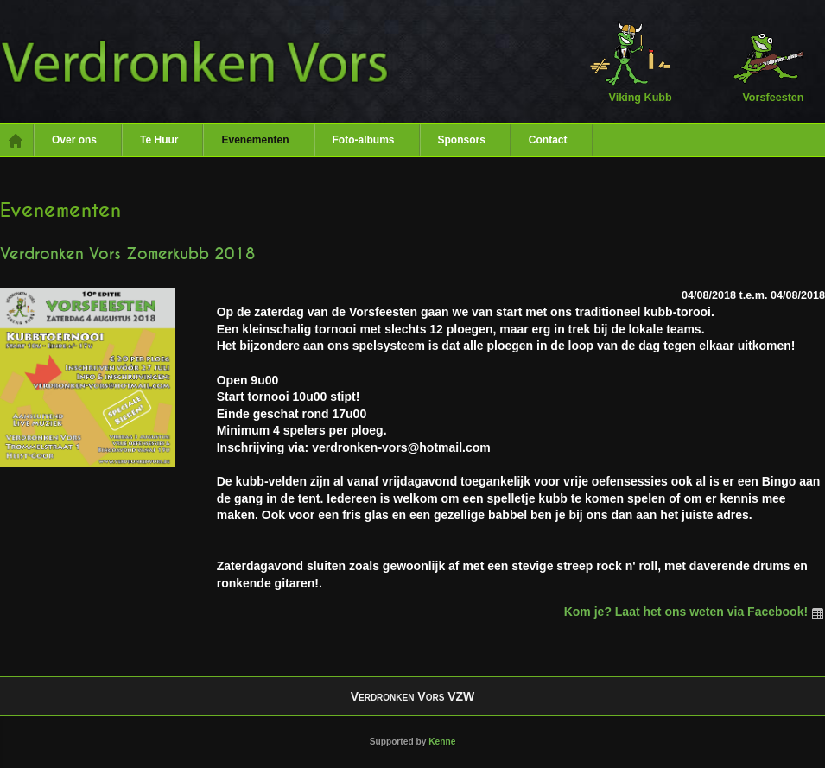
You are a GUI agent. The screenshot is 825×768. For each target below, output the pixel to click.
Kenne (441, 741)
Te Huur (159, 140)
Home (17, 140)
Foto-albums (364, 140)
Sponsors (461, 140)
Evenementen (255, 140)
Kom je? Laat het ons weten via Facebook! (694, 612)
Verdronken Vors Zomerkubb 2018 (127, 254)
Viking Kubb (630, 60)
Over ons (74, 140)
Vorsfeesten (762, 60)
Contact (548, 140)
